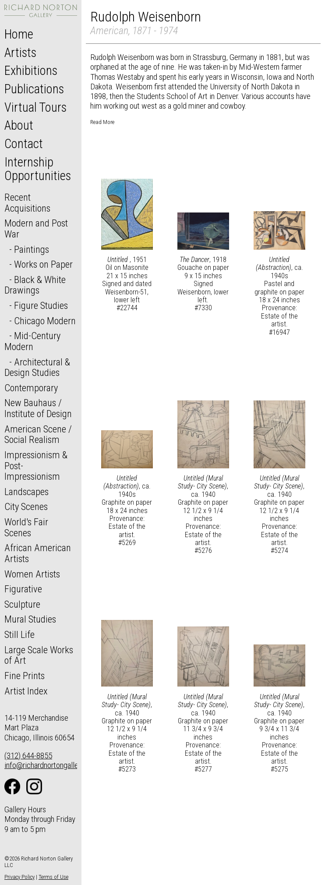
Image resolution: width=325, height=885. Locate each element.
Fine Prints (24, 675)
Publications (34, 88)
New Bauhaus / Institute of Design (38, 408)
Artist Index (26, 691)
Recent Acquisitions (27, 202)
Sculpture (22, 604)
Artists (20, 52)
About (18, 125)
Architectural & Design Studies (37, 367)
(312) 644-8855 (28, 755)
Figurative (23, 589)
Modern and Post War (36, 228)
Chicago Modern (45, 320)
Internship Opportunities (37, 169)
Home (18, 34)
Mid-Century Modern (32, 341)
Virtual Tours (35, 107)
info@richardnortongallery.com (51, 765)
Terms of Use (53, 877)
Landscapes (26, 491)
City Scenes (26, 506)
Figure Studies (41, 305)
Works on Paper (43, 264)
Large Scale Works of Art (38, 655)
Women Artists (32, 574)
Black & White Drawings (35, 285)
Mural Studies (30, 619)
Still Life (19, 634)
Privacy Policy (19, 877)
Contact (23, 143)
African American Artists (37, 553)
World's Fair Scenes (26, 527)
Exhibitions (30, 70)
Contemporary (31, 387)
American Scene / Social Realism (38, 434)
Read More (102, 122)
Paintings (31, 249)
